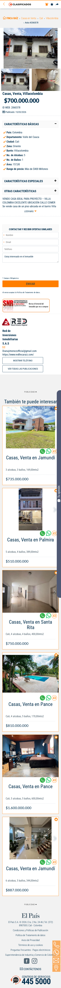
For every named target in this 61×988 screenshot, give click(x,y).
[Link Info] (30, 466)
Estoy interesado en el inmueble (30, 258)
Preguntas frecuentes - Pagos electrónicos (30, 950)
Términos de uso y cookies (30, 945)
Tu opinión (59, 494)
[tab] (30, 124)
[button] (30, 124)
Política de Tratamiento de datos (28, 292)
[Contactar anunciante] (54, 452)
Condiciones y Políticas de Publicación (30, 930)
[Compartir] (57, 4)
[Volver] (5, 4)
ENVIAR (30, 284)
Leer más (29, 211)
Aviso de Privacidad (30, 940)
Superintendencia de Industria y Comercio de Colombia (30, 954)
